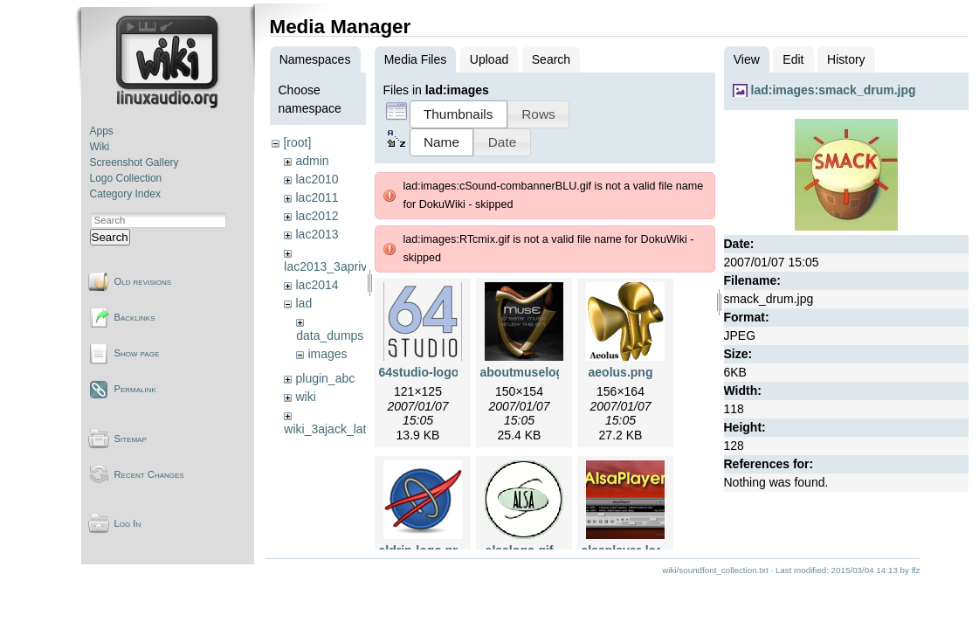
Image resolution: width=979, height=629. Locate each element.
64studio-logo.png (432, 372)
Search (110, 237)
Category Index (125, 194)
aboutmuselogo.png (538, 372)
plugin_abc (325, 378)
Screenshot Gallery (134, 162)
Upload (489, 59)
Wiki (100, 147)
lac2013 (316, 234)
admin (311, 161)
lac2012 (316, 216)
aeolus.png (621, 372)
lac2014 (316, 285)
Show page (137, 353)
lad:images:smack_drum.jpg (833, 90)
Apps (102, 131)
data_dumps (329, 335)
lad (303, 303)
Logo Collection (126, 178)
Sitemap (130, 438)
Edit (793, 59)
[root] (297, 142)
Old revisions (143, 281)
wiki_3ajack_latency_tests (354, 429)
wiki (305, 397)
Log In (127, 523)
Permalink (135, 389)
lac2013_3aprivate (333, 266)
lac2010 (316, 179)
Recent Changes (149, 474)
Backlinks (134, 317)
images (327, 354)
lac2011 (316, 197)
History (846, 59)
